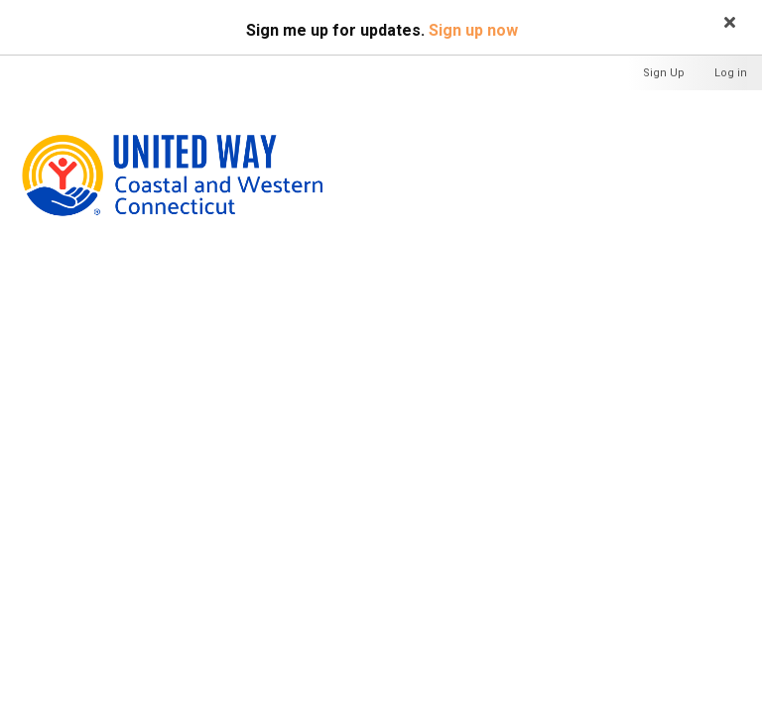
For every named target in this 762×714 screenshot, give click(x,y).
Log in (730, 72)
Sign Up (664, 72)
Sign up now (473, 30)
